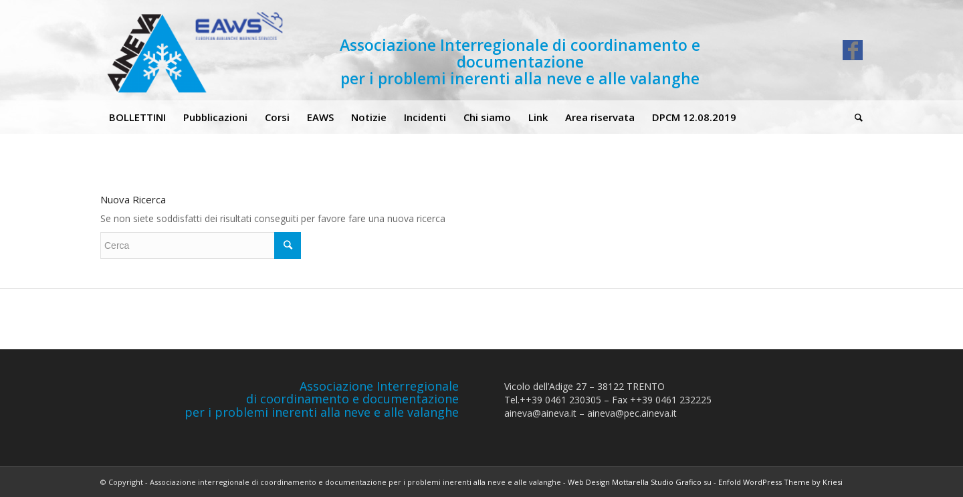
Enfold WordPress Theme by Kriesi (780, 482)
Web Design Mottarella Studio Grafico (635, 482)
